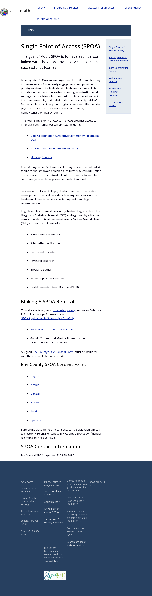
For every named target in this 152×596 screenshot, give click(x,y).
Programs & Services (66, 7)
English (35, 376)
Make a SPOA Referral (116, 80)
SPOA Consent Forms (116, 104)
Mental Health (13, 12)
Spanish (36, 420)
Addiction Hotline (53, 501)
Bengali (35, 393)
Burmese (36, 402)
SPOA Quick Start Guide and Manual (118, 59)
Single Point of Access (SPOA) (116, 48)
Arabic (35, 385)
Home (31, 29)
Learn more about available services (76, 543)
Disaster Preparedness (101, 7)
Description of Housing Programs (116, 91)
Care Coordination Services (118, 69)
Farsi (34, 411)
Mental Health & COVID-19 (52, 493)
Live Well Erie (51, 560)
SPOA (47, 318)
